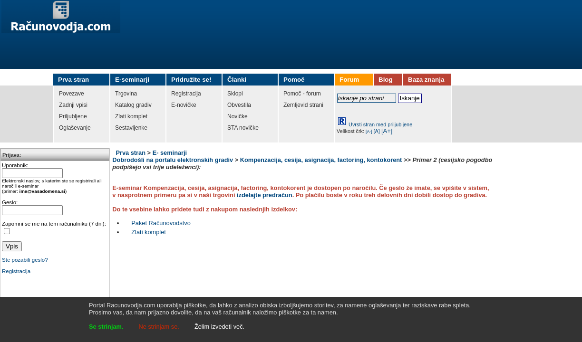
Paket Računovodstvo (161, 223)
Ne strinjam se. (159, 326)
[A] (377, 131)
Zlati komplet (148, 232)
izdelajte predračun (264, 195)
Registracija (16, 271)
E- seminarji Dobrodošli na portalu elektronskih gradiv (172, 156)
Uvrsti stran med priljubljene (380, 124)
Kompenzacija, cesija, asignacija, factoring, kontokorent (321, 159)
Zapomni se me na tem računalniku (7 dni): (54, 224)
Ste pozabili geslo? (25, 260)
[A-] (369, 131)
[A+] (387, 130)
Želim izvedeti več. (219, 326)
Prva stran (131, 152)
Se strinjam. (106, 326)
